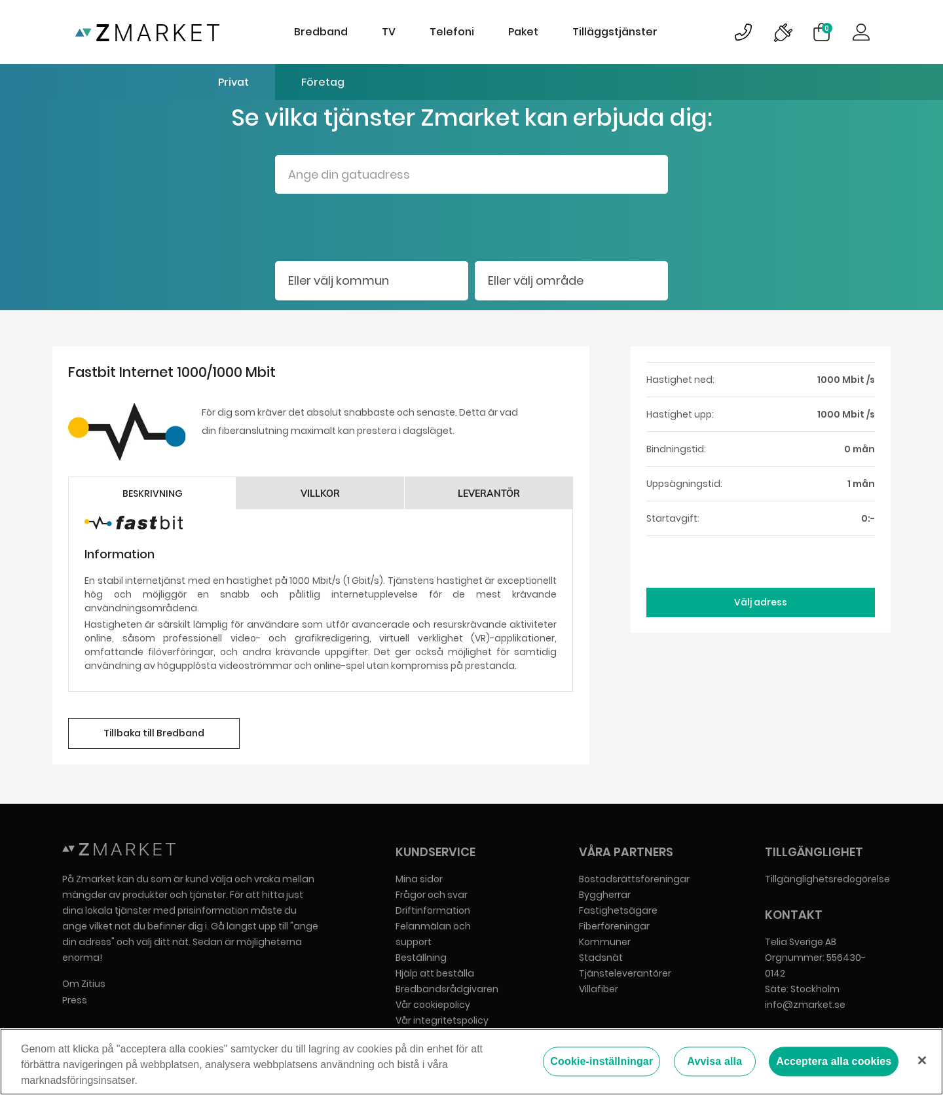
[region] (471, 1061)
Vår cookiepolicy (433, 1004)
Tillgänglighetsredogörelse (827, 879)
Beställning (421, 957)
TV (389, 31)
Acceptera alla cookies (833, 1061)
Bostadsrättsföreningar (634, 879)
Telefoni (452, 31)
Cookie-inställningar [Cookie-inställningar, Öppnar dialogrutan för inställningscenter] (601, 1061)
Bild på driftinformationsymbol (782, 32)
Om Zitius (83, 983)
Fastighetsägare (618, 910)
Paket (523, 31)
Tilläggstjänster (614, 31)
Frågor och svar (432, 894)
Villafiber (598, 989)
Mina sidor (419, 879)
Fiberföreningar (614, 926)
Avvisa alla (714, 1061)
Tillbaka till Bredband (153, 733)
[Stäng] (922, 1060)
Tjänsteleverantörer (625, 973)
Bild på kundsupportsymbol (743, 32)
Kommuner (605, 941)
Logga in (861, 32)
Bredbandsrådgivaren (447, 989)
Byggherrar (605, 894)
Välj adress (760, 602)
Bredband (321, 31)
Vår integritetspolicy (442, 1020)
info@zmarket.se (805, 1004)
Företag (322, 82)
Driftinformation (433, 910)
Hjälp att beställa (435, 973)
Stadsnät (601, 957)
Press (74, 1000)
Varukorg (827, 28)
